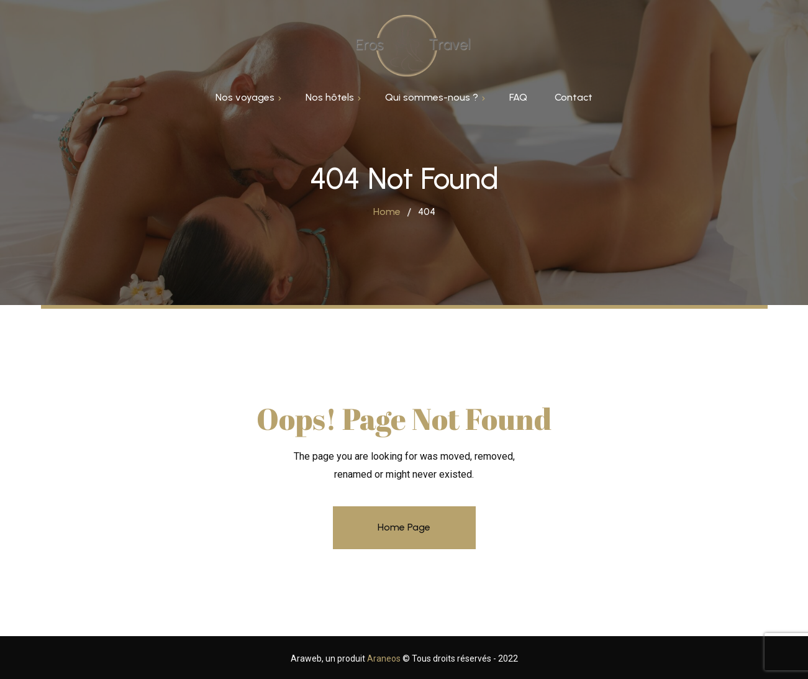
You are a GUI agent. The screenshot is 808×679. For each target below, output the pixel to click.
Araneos (384, 658)
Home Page (404, 527)
